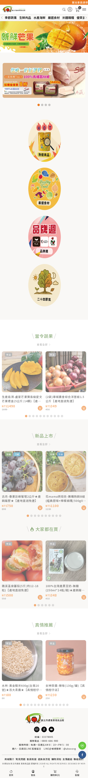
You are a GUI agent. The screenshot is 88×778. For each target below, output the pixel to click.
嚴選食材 (54, 17)
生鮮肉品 (25, 17)
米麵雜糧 (68, 17)
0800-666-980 (50, 740)
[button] (86, 17)
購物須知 (56, 759)
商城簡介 (9, 759)
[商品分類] (84, 9)
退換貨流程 (44, 759)
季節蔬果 (11, 17)
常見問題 (20, 759)
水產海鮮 (39, 17)
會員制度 (32, 759)
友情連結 (67, 759)
